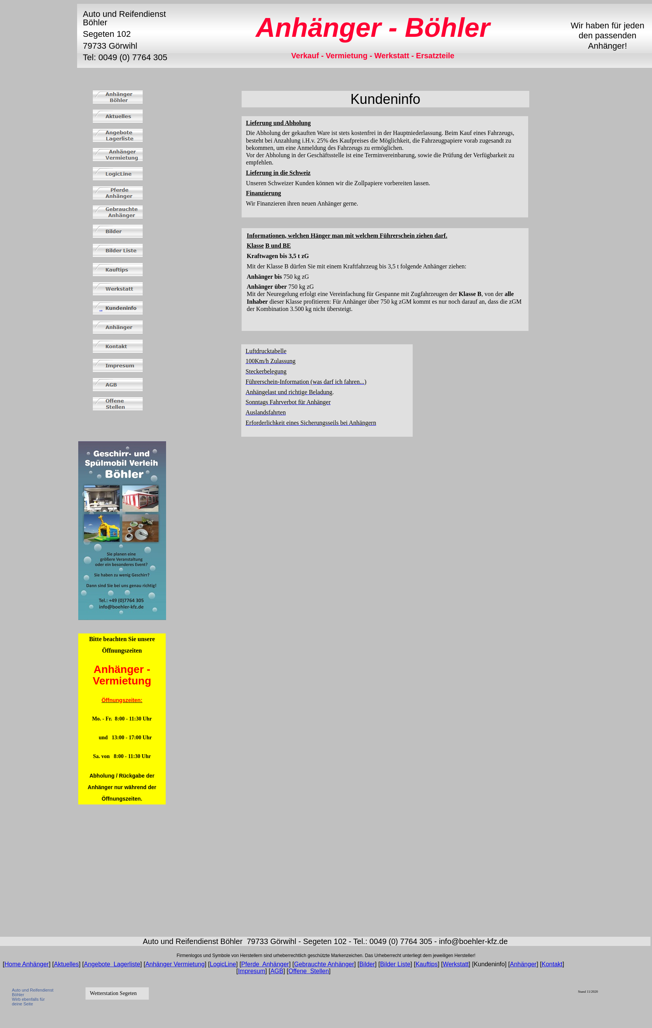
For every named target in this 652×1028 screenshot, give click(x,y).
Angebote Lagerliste (112, 964)
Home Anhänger (27, 964)
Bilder (367, 964)
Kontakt (552, 964)
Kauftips (426, 964)
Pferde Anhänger (265, 964)
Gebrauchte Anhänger (324, 964)
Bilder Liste (395, 964)
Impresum (251, 971)
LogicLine (223, 964)
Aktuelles (66, 964)
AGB (276, 971)
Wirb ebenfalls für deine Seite (28, 1001)
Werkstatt (456, 964)
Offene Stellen (308, 971)
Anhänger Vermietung (175, 964)
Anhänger (523, 964)
